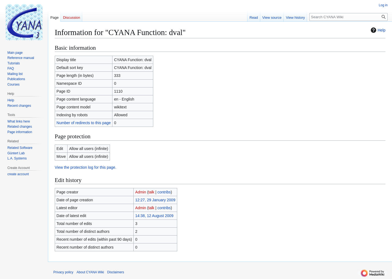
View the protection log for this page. (85, 167)
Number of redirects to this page (84, 123)
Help (377, 30)
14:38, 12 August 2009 (154, 216)
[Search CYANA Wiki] (348, 17)
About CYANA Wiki (90, 272)
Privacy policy (63, 272)
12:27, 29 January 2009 (155, 200)
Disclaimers (115, 272)
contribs (164, 192)
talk (151, 192)
